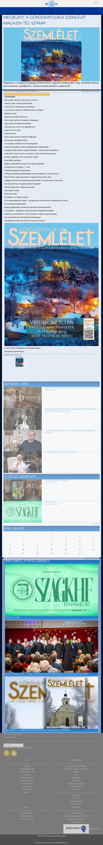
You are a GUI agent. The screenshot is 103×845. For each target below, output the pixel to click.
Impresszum (51, 839)
